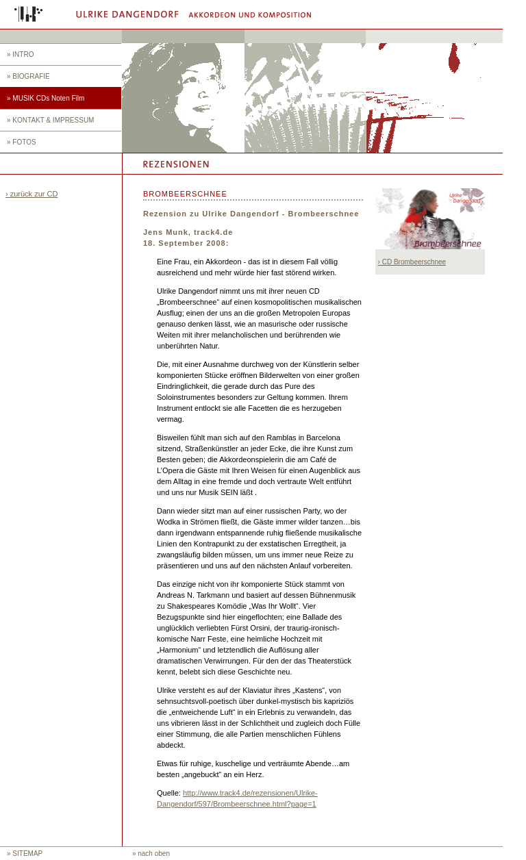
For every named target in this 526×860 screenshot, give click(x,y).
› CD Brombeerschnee (412, 262)
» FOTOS (21, 142)
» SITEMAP (24, 853)
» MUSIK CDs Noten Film (45, 98)
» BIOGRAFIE (28, 76)
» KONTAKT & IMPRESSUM (50, 120)
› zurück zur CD (31, 194)
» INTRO (20, 54)
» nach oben (151, 853)
